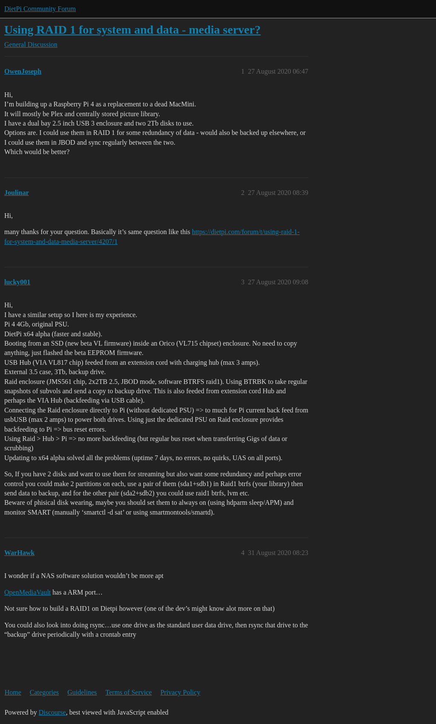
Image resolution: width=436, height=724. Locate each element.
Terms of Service (129, 692)
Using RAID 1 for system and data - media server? (132, 29)
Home (13, 692)
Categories (44, 692)
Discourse (52, 712)
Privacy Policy (181, 692)
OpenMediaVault (27, 592)
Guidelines (82, 692)
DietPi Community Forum (40, 8)
